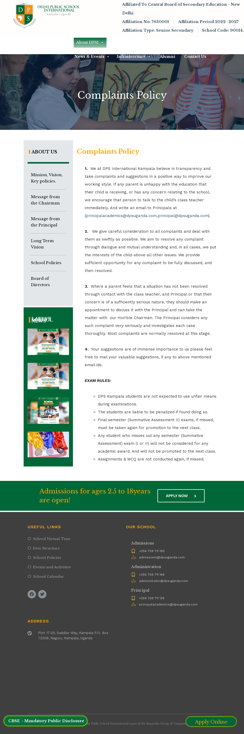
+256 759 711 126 (152, 598)
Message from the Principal (45, 221)
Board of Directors (40, 281)
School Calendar (48, 576)
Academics (163, 42)
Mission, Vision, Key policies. (47, 178)
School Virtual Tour (52, 539)
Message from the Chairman (45, 199)
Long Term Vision (42, 243)
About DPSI (90, 42)
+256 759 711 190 (152, 551)
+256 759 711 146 (152, 574)
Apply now (181, 495)
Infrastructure (134, 56)
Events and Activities (52, 567)
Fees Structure (46, 548)
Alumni (167, 56)
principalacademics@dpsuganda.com (121, 215)
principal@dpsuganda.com (183, 215)
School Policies (46, 262)
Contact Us (195, 56)
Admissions (127, 42)
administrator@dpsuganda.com (163, 581)
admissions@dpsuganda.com (162, 557)
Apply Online (211, 722)
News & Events (92, 56)
